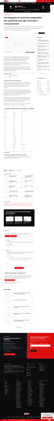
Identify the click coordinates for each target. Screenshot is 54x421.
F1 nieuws (29, 203)
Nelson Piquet (41, 402)
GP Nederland (30, 395)
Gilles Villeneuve (42, 388)
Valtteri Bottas (18, 396)
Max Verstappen (13, 3)
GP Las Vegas (30, 402)
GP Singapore (30, 400)
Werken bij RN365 (42, 369)
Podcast (26, 3)
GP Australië (29, 382)
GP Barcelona (30, 389)
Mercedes (6, 385)
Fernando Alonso (18, 388)
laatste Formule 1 (8, 365)
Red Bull (17, 58)
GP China (29, 383)
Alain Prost (41, 383)
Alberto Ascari (42, 385)
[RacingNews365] (27, 414)
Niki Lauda (41, 395)
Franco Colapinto (18, 406)
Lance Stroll (18, 400)
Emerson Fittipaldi (42, 400)
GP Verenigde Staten (31, 401)
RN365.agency (42, 370)
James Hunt (41, 389)
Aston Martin (6, 389)
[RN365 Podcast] (25, 1)
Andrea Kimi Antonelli (19, 389)
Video (30, 3)
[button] (10, 7)
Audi (5, 388)
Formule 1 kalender (9, 370)
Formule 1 (17, 203)
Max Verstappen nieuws (7, 205)
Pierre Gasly (17, 68)
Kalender (19, 3)
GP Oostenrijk (30, 390)
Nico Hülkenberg (18, 401)
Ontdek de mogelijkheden (9, 354)
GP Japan (29, 384)
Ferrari (6, 384)
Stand (23, 3)
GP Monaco (29, 388)
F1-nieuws (8, 3)
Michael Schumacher (43, 384)
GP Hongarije (30, 394)
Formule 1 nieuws (22, 203)
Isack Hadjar (18, 390)
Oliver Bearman (18, 405)
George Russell (18, 384)
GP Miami (29, 385)
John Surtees (41, 405)
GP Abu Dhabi (30, 405)
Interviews (34, 3)
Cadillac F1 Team (7, 394)
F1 (26, 203)
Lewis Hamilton (20, 205)
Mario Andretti (42, 406)
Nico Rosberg (41, 382)
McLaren (6, 383)
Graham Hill (41, 401)
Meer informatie (27, 11)
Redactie (41, 365)
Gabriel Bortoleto (18, 407)
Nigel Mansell (41, 396)
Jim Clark (41, 394)
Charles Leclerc (26, 205)
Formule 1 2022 (12, 203)
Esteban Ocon (18, 395)
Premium (38, 3)
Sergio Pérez (18, 394)
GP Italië (29, 396)
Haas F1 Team (7, 390)
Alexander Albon (18, 402)
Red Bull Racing (14, 205)
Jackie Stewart (42, 390)
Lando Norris (31, 205)
